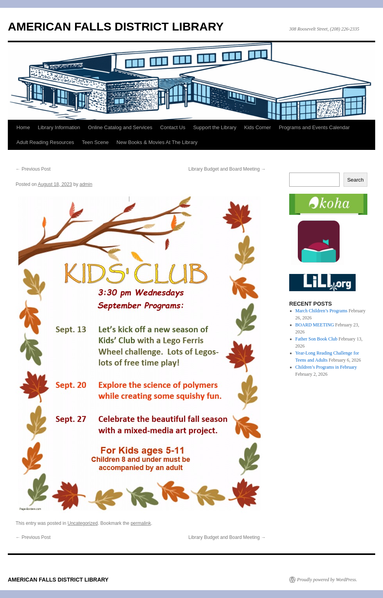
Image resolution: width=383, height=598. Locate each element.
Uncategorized (83, 523)
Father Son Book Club (316, 339)
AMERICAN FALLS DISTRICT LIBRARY (116, 26)
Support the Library (214, 127)
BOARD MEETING (314, 325)
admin (86, 184)
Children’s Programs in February (326, 367)
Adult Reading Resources (45, 142)
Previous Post (33, 169)
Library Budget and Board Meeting (227, 169)
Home (23, 127)
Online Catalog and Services (120, 127)
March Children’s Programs (321, 310)
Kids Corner (257, 127)
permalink (141, 523)
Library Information (59, 127)
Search (355, 180)
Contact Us (172, 127)
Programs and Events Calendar (314, 127)
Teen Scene (95, 142)
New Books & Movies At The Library (156, 142)
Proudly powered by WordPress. (327, 579)
